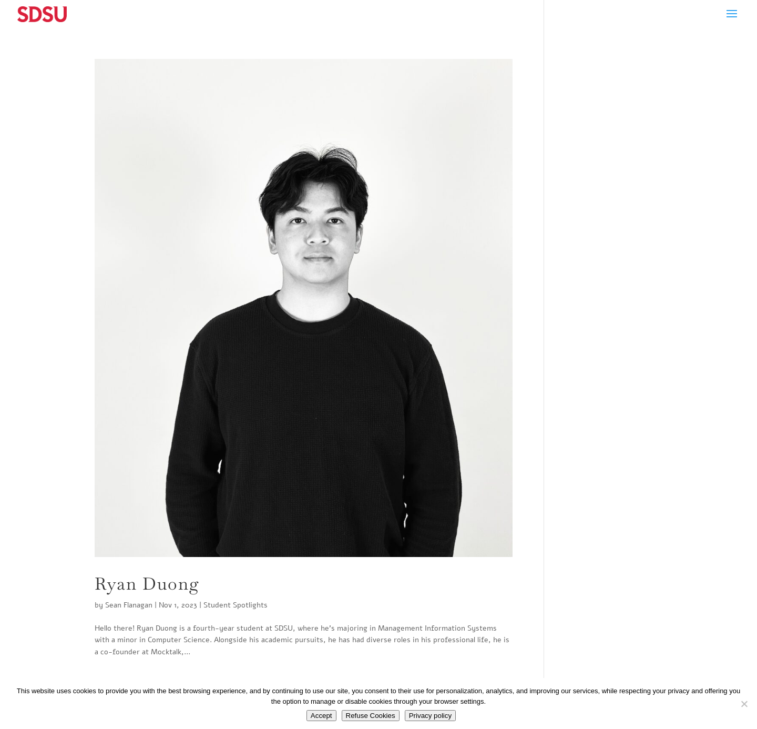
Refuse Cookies (370, 716)
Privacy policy (430, 716)
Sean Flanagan (128, 605)
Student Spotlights (235, 605)
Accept (321, 716)
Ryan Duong (147, 583)
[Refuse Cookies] (744, 703)
